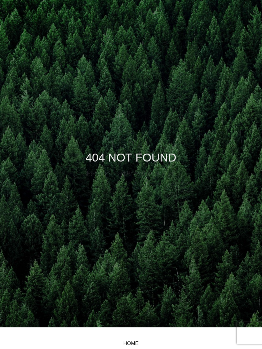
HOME (131, 343)
